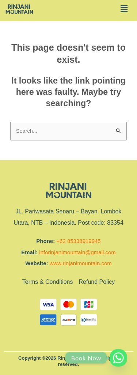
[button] (124, 9)
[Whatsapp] (118, 358)
